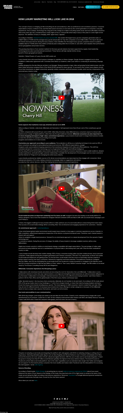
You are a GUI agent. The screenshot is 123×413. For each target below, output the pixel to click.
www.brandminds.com (68, 403)
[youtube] (65, 399)
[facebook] (55, 399)
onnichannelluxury (43, 228)
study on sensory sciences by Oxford (75, 371)
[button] (4, 412)
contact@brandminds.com (56, 403)
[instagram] (63, 399)
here (35, 380)
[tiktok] (68, 399)
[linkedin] (60, 399)
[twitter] (57, 399)
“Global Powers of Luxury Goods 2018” (45, 38)
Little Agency (39, 364)
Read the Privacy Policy (54, 407)
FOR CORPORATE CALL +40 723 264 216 (67, 1)
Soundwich (71, 375)
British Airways (40, 371)
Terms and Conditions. (69, 407)
